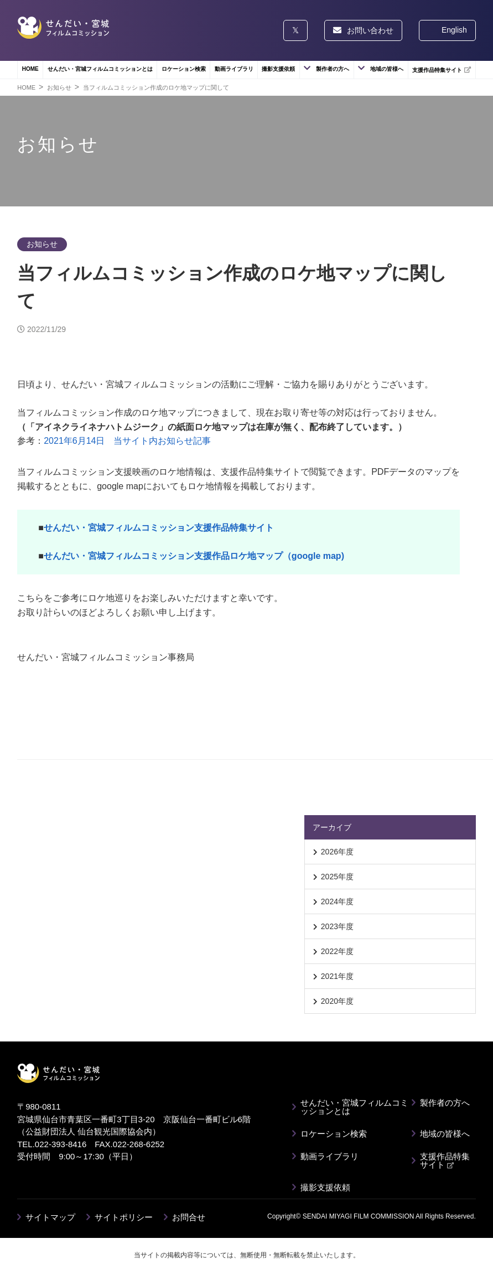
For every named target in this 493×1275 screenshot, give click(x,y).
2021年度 (337, 976)
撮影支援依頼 (278, 69)
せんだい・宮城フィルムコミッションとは (100, 69)
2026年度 (337, 851)
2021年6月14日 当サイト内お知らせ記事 (127, 440)
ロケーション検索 (184, 69)
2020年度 (337, 1001)
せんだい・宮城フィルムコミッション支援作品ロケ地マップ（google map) (194, 556)
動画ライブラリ (234, 69)
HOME (30, 69)
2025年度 (337, 876)
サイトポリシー (124, 1217)
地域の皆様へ (386, 69)
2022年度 (337, 951)
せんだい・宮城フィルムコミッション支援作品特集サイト (159, 527)
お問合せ (188, 1217)
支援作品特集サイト (441, 69)
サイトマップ (50, 1217)
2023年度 (337, 926)
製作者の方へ (332, 69)
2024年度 (337, 901)
